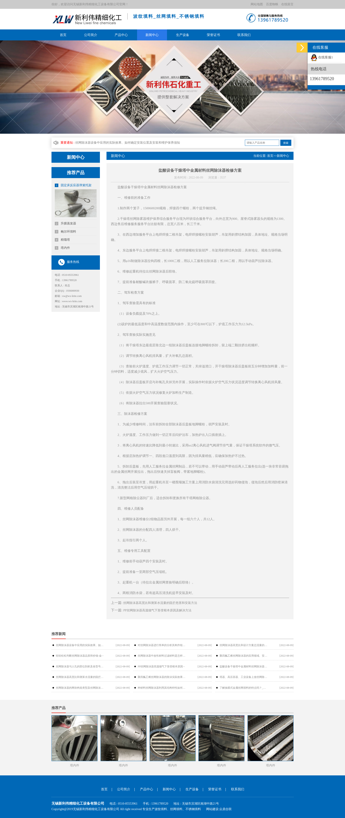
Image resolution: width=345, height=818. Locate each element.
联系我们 (244, 35)
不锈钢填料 (193, 809)
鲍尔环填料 (65, 231)
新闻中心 (152, 35)
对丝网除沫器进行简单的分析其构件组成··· (162, 645)
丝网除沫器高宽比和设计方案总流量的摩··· (244, 645)
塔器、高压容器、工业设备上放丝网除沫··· (244, 677)
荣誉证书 (213, 35)
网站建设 (212, 809)
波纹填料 (161, 809)
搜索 (285, 142)
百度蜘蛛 (272, 4)
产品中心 (121, 35)
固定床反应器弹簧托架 (73, 185)
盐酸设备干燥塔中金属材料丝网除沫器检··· (244, 666)
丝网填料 (176, 809)
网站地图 (257, 4)
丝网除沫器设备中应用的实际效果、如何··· (80, 645)
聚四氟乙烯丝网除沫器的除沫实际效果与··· (162, 677)
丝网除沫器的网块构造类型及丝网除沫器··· (80, 687)
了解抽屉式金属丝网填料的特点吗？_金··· (244, 687)
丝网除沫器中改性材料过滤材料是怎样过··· (162, 655)
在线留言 (287, 4)
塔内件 (62, 248)
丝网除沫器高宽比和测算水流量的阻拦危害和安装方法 (160, 603)
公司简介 (90, 35)
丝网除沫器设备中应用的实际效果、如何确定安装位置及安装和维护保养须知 (127, 142)
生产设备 (182, 35)
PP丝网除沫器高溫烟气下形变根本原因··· (161, 666)
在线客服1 (322, 57)
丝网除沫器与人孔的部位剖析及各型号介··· (80, 666)
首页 (63, 35)
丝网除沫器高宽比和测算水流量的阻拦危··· (80, 677)
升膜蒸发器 (65, 223)
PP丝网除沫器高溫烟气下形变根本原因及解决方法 (157, 610)
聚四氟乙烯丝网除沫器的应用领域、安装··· (244, 655)
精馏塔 (62, 240)
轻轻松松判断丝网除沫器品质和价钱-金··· (80, 655)
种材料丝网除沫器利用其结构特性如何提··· (162, 687)
